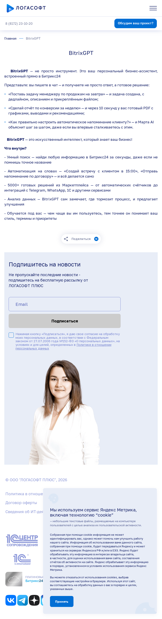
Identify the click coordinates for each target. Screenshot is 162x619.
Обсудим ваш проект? (135, 23)
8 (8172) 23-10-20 (19, 23)
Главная (10, 38)
